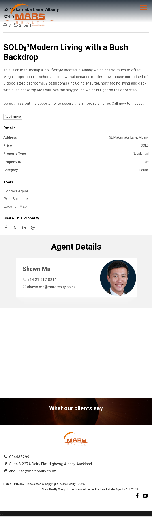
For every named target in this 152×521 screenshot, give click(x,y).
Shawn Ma (36, 269)
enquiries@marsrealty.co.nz (32, 471)
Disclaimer (34, 484)
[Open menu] (143, 7)
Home (7, 484)
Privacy (19, 484)
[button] (75, 199)
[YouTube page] (145, 496)
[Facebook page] (138, 496)
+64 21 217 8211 (42, 279)
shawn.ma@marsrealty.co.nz (51, 286)
